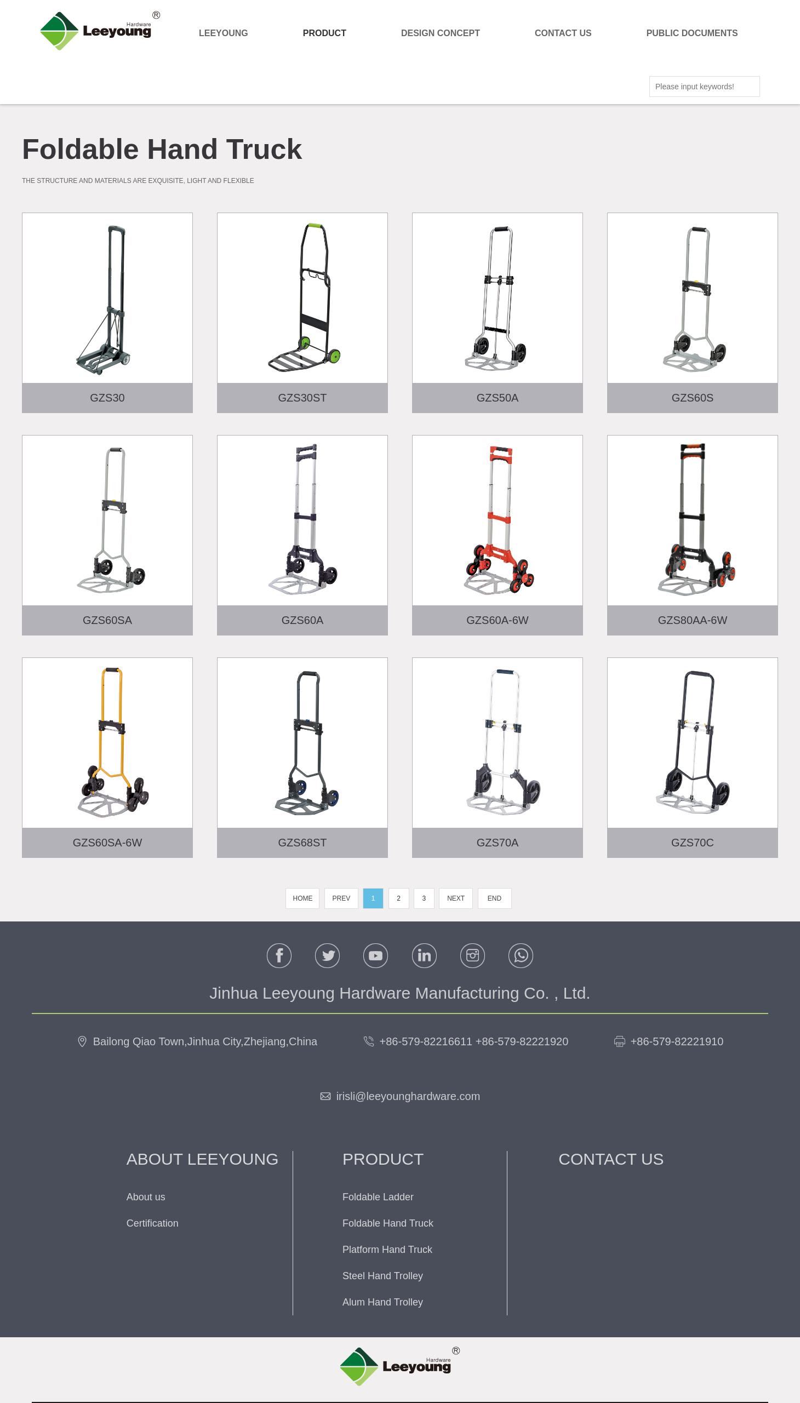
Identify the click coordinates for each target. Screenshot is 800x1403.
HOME (302, 898)
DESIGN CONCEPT (440, 32)
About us (146, 1197)
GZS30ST (302, 398)
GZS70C (692, 843)
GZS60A (303, 620)
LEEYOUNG (223, 32)
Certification (153, 1223)
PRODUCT (324, 32)
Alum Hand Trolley (382, 1302)
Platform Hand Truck (387, 1249)
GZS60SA (107, 620)
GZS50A (498, 398)
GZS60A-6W (497, 620)
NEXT (456, 898)
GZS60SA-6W (107, 843)
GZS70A (498, 843)
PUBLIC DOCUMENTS (692, 32)
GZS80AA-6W (693, 620)
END (494, 898)
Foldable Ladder (378, 1197)
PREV (341, 898)
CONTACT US (563, 32)
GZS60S (693, 398)
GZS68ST (302, 843)
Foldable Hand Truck (387, 1223)
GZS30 (107, 398)
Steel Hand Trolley (382, 1275)
